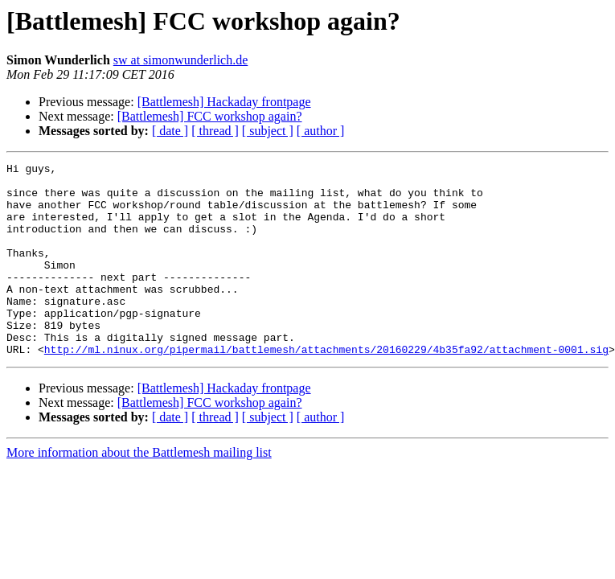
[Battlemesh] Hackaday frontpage (224, 102)
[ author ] (321, 131)
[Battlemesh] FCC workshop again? (209, 116)
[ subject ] (267, 131)
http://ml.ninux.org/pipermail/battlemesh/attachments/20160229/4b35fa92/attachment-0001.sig (326, 387)
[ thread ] (215, 131)
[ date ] (170, 131)
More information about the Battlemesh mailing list (139, 491)
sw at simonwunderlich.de (180, 60)
